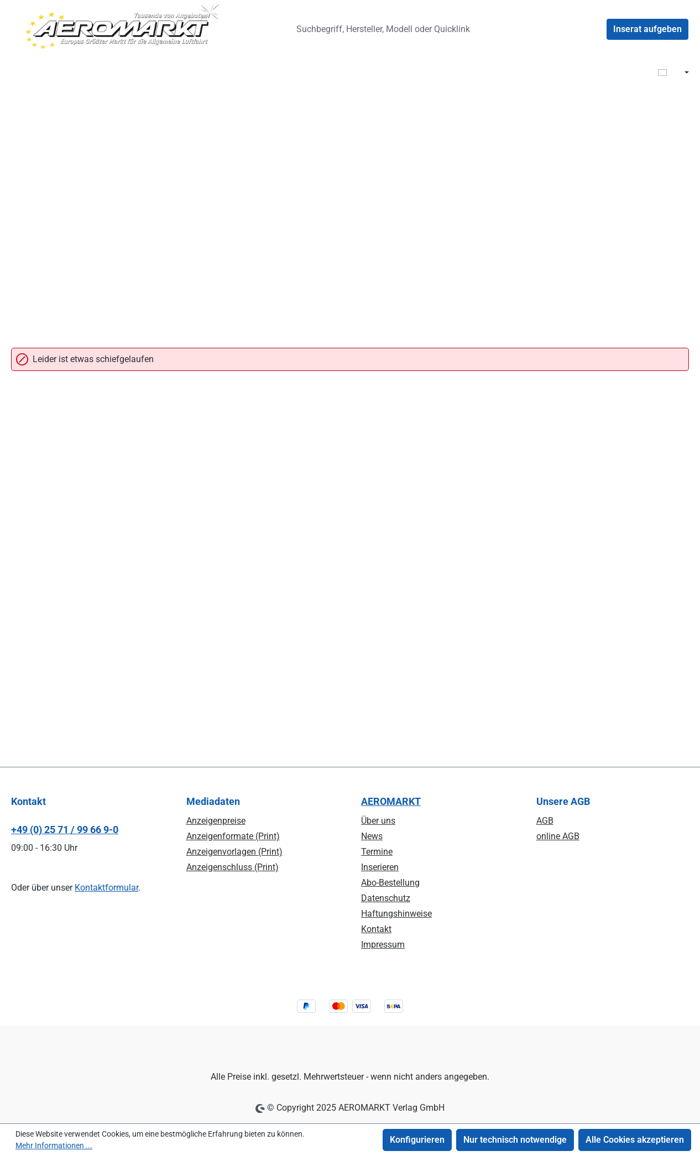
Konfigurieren (417, 1139)
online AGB (557, 836)
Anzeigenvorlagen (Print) (234, 851)
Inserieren (380, 867)
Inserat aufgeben (647, 29)
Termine (377, 851)
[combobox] (387, 29)
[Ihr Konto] (592, 29)
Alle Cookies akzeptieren (635, 1139)
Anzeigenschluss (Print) (232, 867)
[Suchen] (497, 29)
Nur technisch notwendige (515, 1139)
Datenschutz (385, 898)
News (372, 836)
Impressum (383, 944)
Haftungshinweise (396, 913)
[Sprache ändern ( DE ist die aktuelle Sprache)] (673, 73)
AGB (544, 820)
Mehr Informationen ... (53, 1145)
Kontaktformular (106, 887)
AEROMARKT (391, 801)
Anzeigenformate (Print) (233, 836)
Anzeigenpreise (215, 820)
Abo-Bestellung (390, 882)
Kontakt (376, 929)
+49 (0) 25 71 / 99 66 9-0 (64, 829)
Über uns (378, 820)
